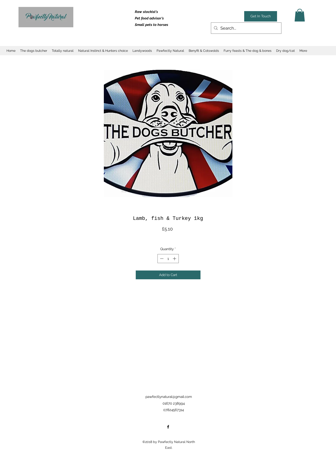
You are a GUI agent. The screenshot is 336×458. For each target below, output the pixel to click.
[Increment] (175, 258)
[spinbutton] (168, 258)
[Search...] (245, 28)
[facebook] (168, 426)
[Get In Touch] (260, 16)
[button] (299, 15)
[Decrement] (161, 258)
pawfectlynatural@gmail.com (168, 397)
